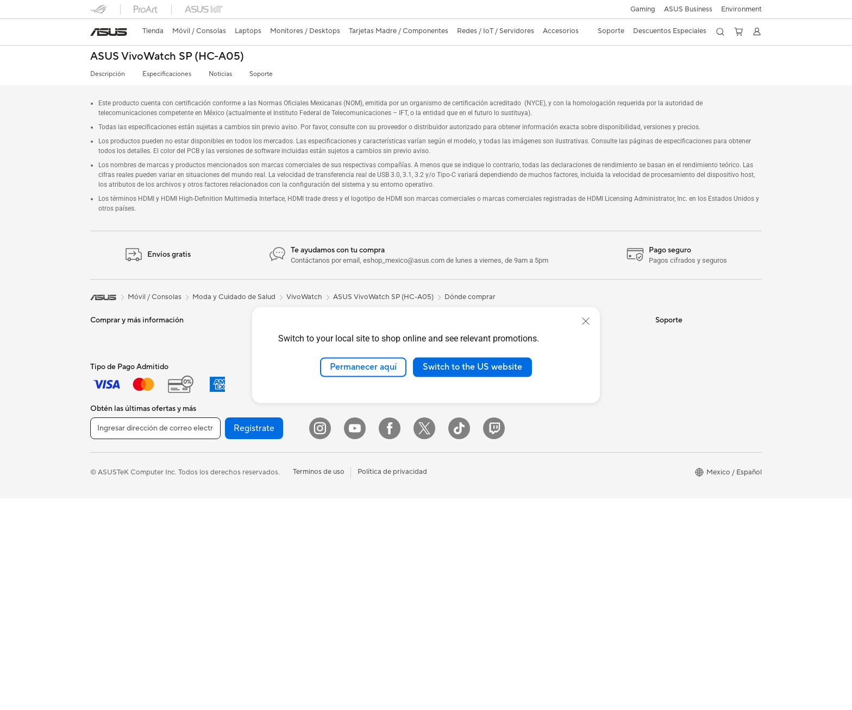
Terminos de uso (318, 683)
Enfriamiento (223, 451)
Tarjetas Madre (226, 418)
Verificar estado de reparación (703, 336)
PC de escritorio (229, 336)
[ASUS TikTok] (459, 640)
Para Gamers (110, 435)
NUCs (212, 352)
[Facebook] (389, 640)
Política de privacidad (392, 683)
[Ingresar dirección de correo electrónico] (155, 640)
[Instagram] (320, 640)
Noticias (220, 74)
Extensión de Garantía (690, 459)
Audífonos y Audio (344, 484)
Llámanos (670, 394)
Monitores (106, 484)
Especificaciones (166, 74)
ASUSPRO (559, 418)
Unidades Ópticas (231, 516)
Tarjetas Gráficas (229, 434)
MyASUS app (677, 443)
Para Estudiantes (117, 419)
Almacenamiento (229, 500)
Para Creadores (115, 402)
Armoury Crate (566, 483)
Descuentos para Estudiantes (476, 548)
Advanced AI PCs (570, 466)
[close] (585, 321)
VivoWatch (304, 297)
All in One (105, 517)
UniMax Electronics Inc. (467, 450)
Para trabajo (110, 386)
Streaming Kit (337, 500)
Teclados (329, 451)
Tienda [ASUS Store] (153, 31)
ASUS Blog (560, 434)
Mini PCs (217, 369)
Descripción (107, 74)
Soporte (261, 74)
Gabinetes (219, 467)
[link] (108, 32)
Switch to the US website (472, 367)
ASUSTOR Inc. (452, 418)
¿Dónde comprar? (458, 516)
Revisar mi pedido (458, 532)
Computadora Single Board (247, 532)
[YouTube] (355, 640)
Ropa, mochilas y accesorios (360, 516)
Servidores (332, 418)
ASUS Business (688, 9)
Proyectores (110, 501)
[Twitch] (494, 640)
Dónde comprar (470, 297)
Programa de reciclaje (464, 466)
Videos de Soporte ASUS (695, 426)
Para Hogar (108, 370)
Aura (549, 499)
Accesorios (108, 451)
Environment (741, 9)
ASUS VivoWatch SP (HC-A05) (167, 57)
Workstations (224, 385)
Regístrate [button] (254, 640)
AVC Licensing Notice (577, 450)
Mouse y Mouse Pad (347, 468)
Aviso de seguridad (686, 410)
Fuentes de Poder (231, 483)
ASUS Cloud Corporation (470, 434)
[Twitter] (424, 640)
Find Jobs (444, 483)
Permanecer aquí (363, 367)
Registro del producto (690, 377)
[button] (642, 9)
